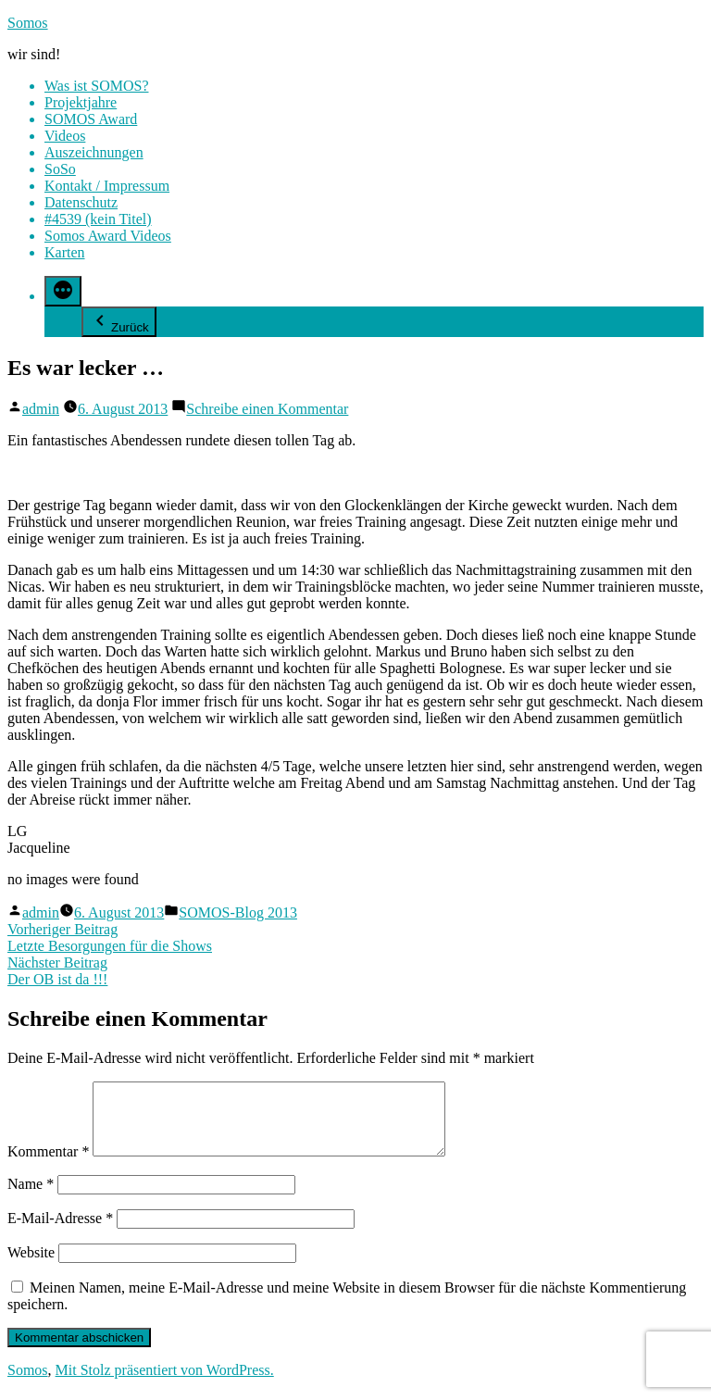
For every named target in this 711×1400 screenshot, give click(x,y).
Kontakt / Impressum (106, 186)
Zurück (119, 321)
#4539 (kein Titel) (98, 219)
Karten (64, 252)
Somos (27, 23)
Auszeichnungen (93, 152)
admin (40, 409)
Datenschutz (81, 202)
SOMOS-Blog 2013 (238, 912)
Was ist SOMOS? (96, 86)
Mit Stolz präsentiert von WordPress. (165, 1384)
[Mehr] (62, 291)
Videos (64, 136)
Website (31, 1266)
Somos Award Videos (107, 236)
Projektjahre (80, 102)
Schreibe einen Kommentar (267, 409)
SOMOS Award (90, 119)
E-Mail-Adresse (60, 1232)
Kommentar (48, 1165)
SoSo (60, 169)
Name (30, 1198)
